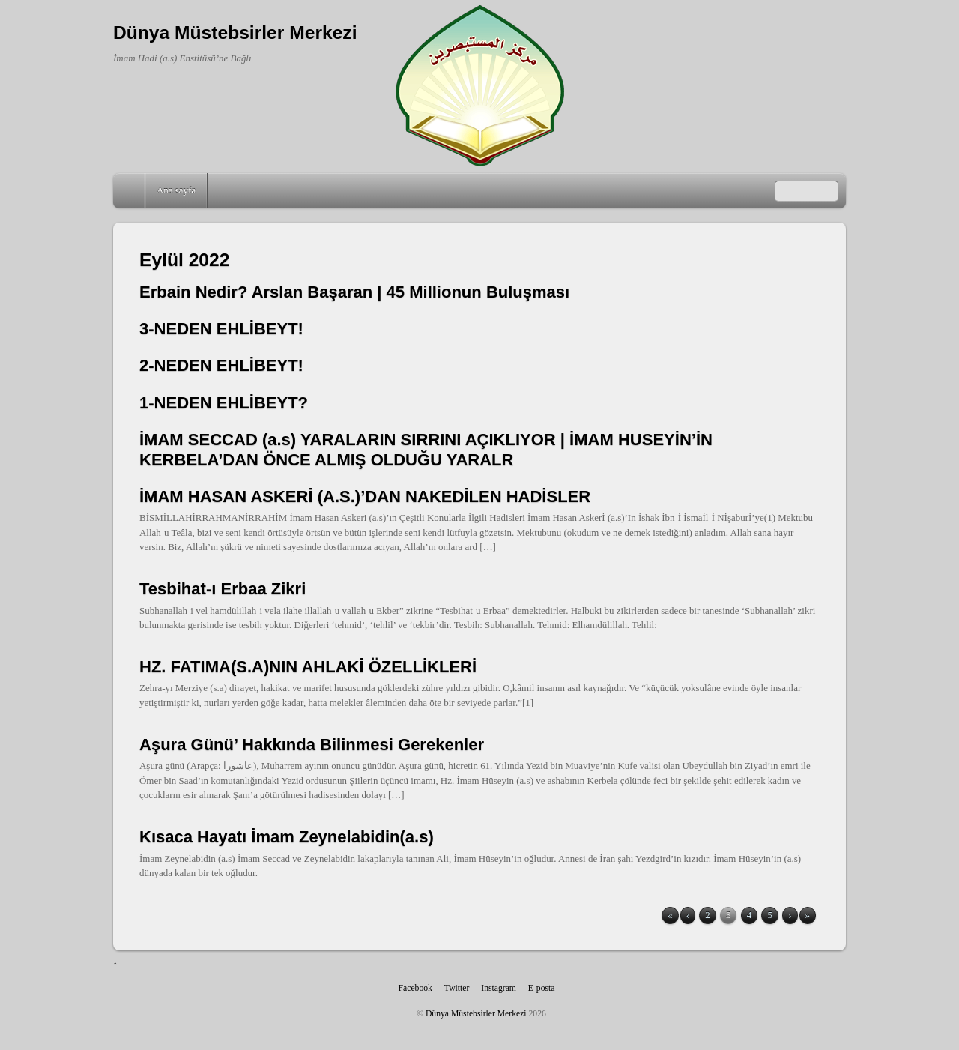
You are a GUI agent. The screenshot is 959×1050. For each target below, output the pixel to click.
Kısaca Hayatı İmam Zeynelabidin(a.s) (286, 836)
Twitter (457, 988)
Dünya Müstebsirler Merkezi (476, 1014)
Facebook (415, 988)
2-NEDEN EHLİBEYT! (221, 365)
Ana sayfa (176, 190)
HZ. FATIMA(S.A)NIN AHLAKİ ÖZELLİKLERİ (308, 666)
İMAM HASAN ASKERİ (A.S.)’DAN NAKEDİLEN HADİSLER (364, 496)
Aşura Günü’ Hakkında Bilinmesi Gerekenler (311, 744)
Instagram (498, 988)
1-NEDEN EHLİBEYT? (223, 402)
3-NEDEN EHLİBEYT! (221, 328)
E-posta (541, 988)
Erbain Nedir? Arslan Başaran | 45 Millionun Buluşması (354, 292)
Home (130, 190)
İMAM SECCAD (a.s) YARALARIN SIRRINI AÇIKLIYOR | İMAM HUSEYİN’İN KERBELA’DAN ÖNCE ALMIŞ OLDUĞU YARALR (426, 449)
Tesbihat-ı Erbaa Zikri (222, 588)
